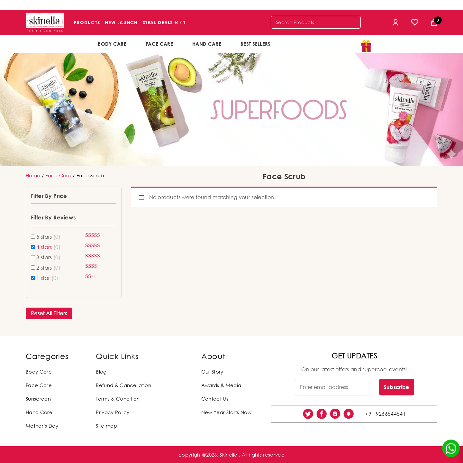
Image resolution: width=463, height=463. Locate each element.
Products (87, 22)
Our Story (212, 372)
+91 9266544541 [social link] (385, 414)
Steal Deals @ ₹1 (164, 22)
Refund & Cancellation (123, 385)
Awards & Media (221, 385)
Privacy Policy (112, 412)
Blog (101, 372)
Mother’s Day (42, 426)
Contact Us (214, 399)
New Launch (121, 22)
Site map (106, 426)
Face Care (159, 44)
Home (33, 175)
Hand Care (206, 44)
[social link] (308, 414)
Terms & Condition (118, 399)
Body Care (112, 44)
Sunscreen (38, 399)
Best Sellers (256, 44)
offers (301, 43)
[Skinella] (45, 22)
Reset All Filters (49, 313)
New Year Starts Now (226, 412)
